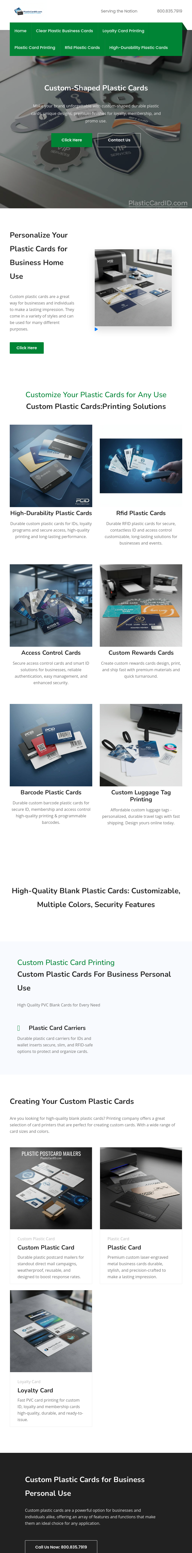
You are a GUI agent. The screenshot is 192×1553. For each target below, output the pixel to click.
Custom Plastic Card (46, 1247)
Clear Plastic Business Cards (64, 31)
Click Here (72, 140)
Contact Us (119, 140)
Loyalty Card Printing (123, 31)
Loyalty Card (35, 1390)
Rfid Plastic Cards (82, 47)
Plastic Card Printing (34, 47)
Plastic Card (124, 1247)
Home (20, 31)
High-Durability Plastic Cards (139, 47)
